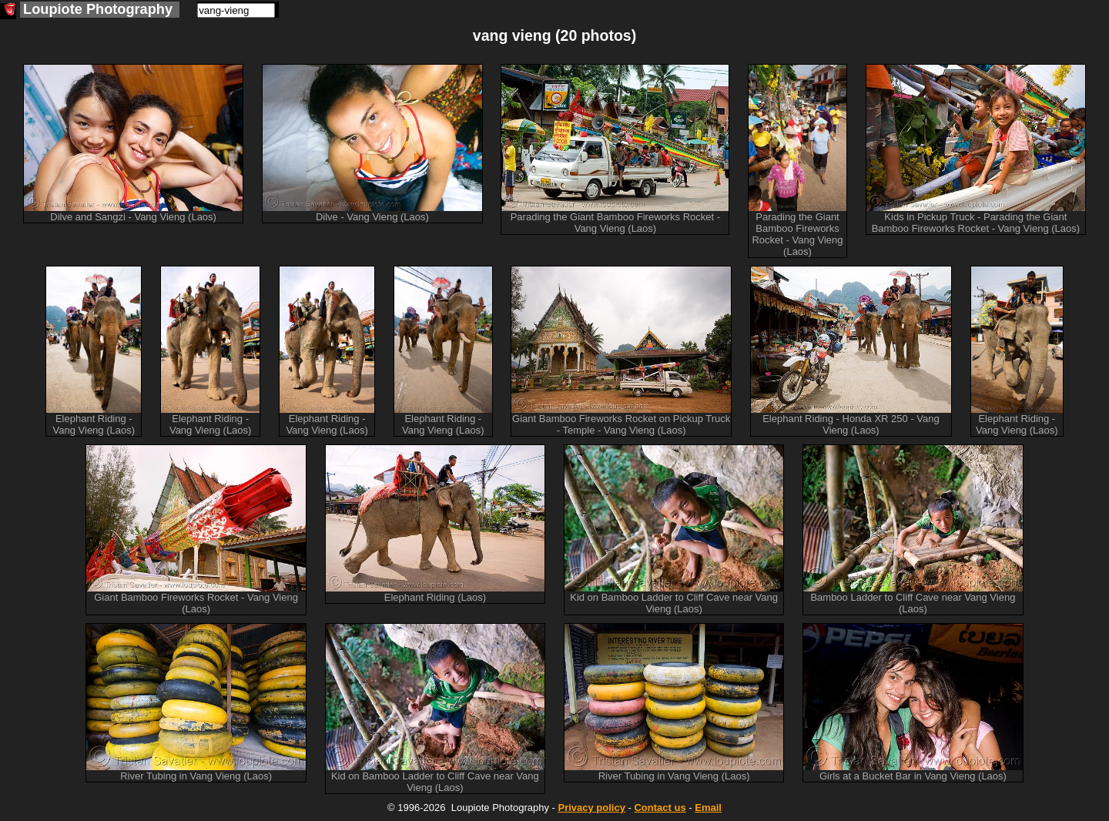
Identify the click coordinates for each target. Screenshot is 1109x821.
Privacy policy (591, 807)
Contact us (659, 807)
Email (708, 807)
